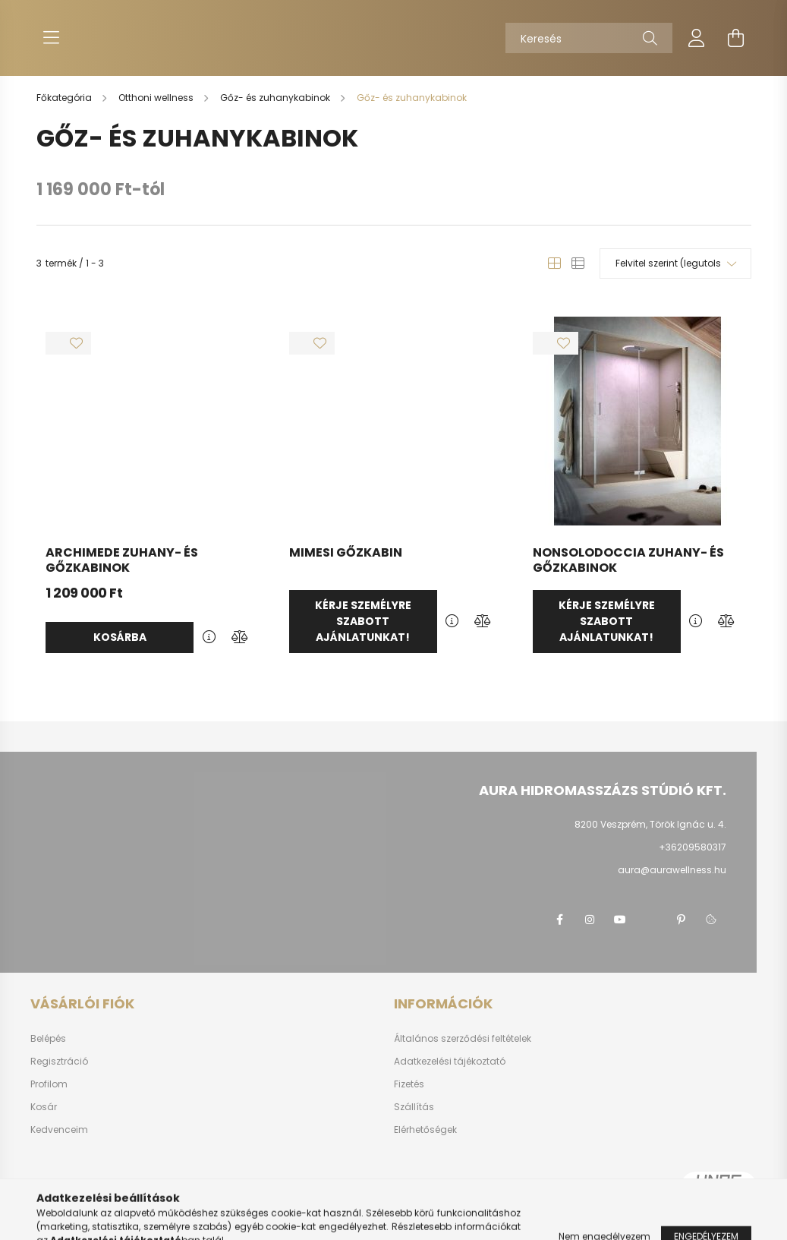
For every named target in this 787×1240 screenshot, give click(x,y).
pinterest (681, 919)
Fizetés (409, 1084)
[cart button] (736, 38)
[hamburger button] (51, 38)
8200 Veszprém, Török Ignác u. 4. (650, 824)
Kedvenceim (59, 1130)
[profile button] (697, 38)
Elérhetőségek (425, 1130)
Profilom (49, 1084)
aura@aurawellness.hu (672, 869)
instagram (590, 919)
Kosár (43, 1107)
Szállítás (414, 1107)
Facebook (559, 919)
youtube (620, 919)
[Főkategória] (65, 97)
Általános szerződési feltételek (462, 1038)
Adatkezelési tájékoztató (449, 1061)
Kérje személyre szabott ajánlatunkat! (363, 621)
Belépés (48, 1038)
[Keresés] (588, 38)
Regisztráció (59, 1061)
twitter (650, 919)
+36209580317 (692, 847)
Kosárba (119, 637)
